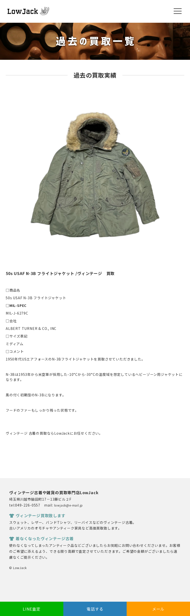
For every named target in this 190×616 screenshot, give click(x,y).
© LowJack (17, 568)
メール (158, 609)
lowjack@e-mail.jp (68, 505)
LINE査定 (32, 609)
